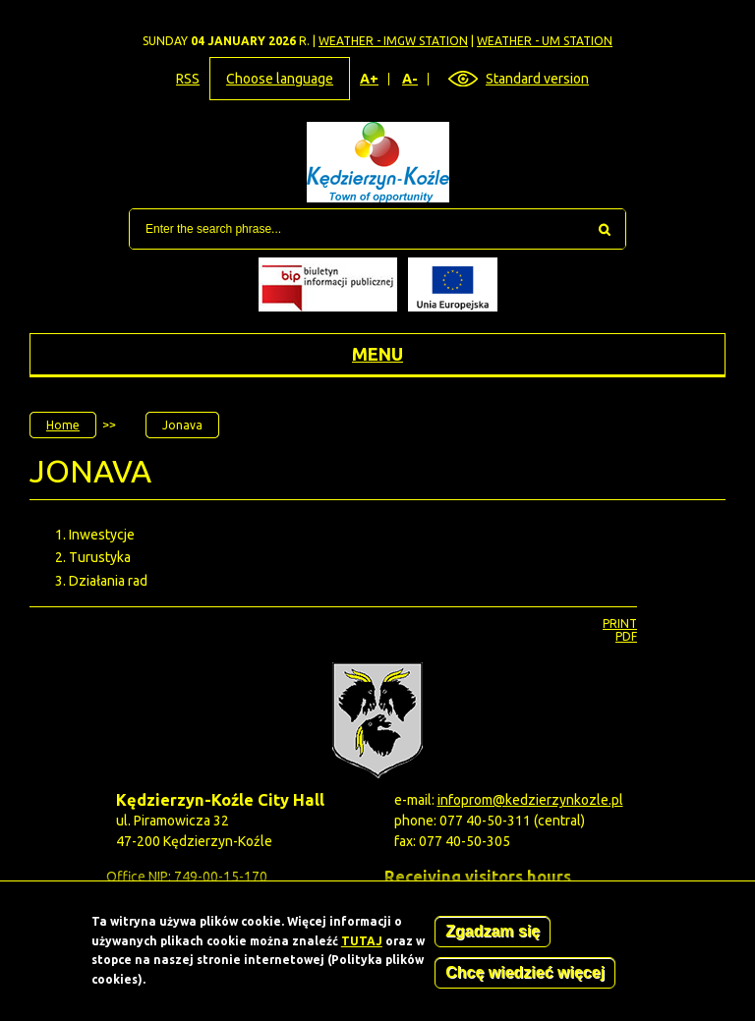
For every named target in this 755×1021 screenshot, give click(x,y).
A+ (369, 79)
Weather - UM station (544, 40)
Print (620, 623)
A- (410, 79)
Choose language (279, 78)
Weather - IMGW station (393, 40)
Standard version (537, 78)
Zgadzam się (492, 937)
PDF (626, 636)
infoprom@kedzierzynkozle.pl (530, 800)
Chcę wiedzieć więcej (525, 978)
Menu (377, 354)
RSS (188, 78)
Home (63, 425)
